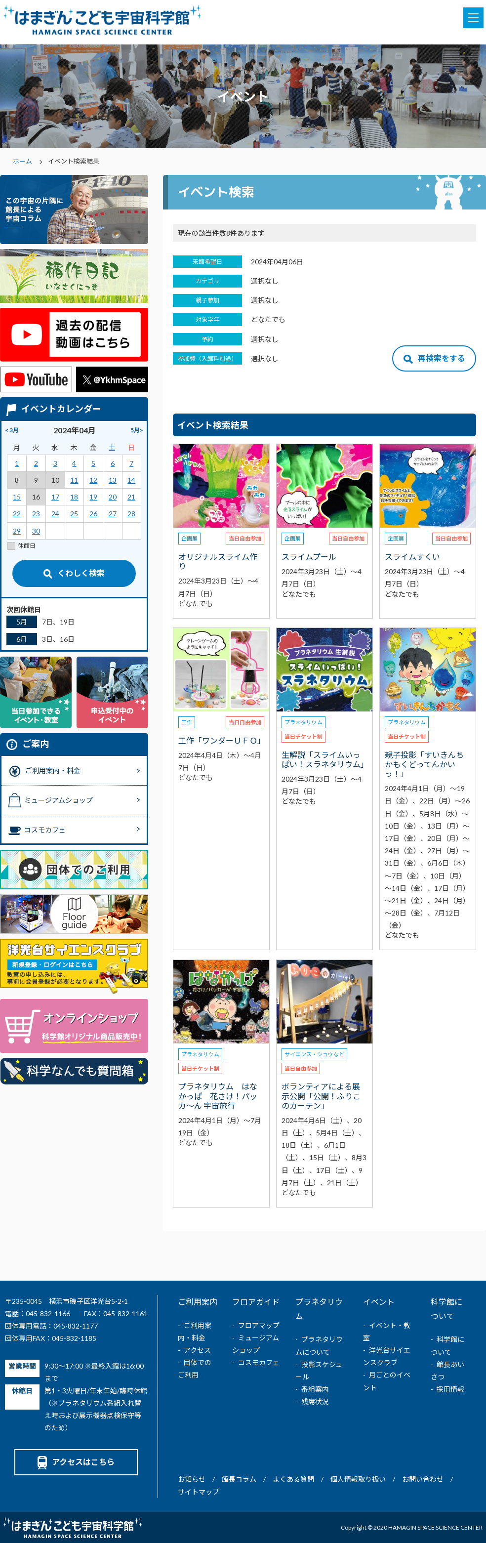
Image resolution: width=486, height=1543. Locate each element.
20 (113, 497)
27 (113, 513)
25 (74, 513)
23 (36, 513)
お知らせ (191, 1479)
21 (131, 497)
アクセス (197, 1350)
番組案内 (315, 1389)
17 (55, 497)
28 (131, 513)
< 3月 (12, 430)
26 (93, 513)
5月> (136, 430)
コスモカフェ (259, 1362)
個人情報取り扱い (358, 1479)
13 (113, 480)
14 (131, 480)
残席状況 (315, 1401)
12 (93, 480)
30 (36, 531)
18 (74, 497)
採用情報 (450, 1389)
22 (17, 513)
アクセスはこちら (76, 1461)
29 (17, 531)
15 (17, 497)
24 (55, 513)
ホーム (22, 161)
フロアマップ (259, 1325)
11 (74, 480)
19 (93, 497)
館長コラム (239, 1479)
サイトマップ (198, 1492)
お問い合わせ (423, 1479)
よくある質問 (293, 1479)
